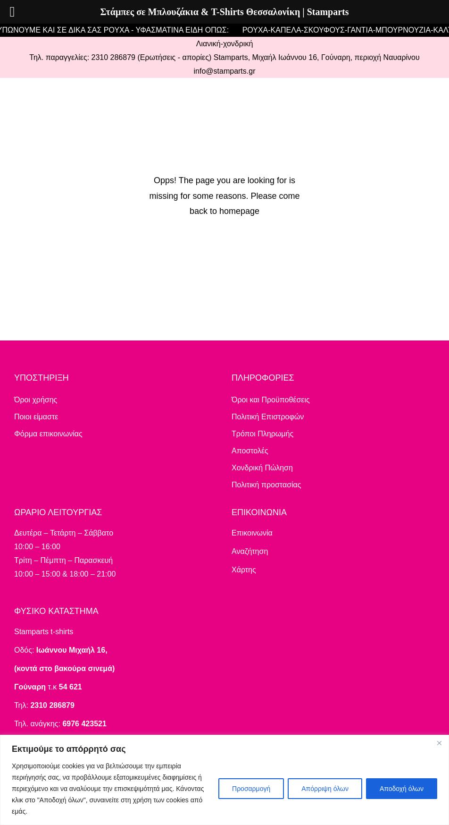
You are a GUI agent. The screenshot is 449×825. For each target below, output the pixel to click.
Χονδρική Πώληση (262, 468)
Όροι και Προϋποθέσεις (271, 400)
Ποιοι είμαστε (36, 417)
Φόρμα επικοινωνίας (48, 434)
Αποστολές (250, 451)
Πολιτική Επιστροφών (268, 417)
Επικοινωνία (252, 533)
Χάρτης (244, 570)
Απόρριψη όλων (325, 788)
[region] (224, 780)
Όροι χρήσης (35, 400)
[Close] (439, 742)
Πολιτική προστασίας (266, 485)
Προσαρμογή (251, 788)
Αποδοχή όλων (402, 788)
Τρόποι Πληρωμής (262, 434)
